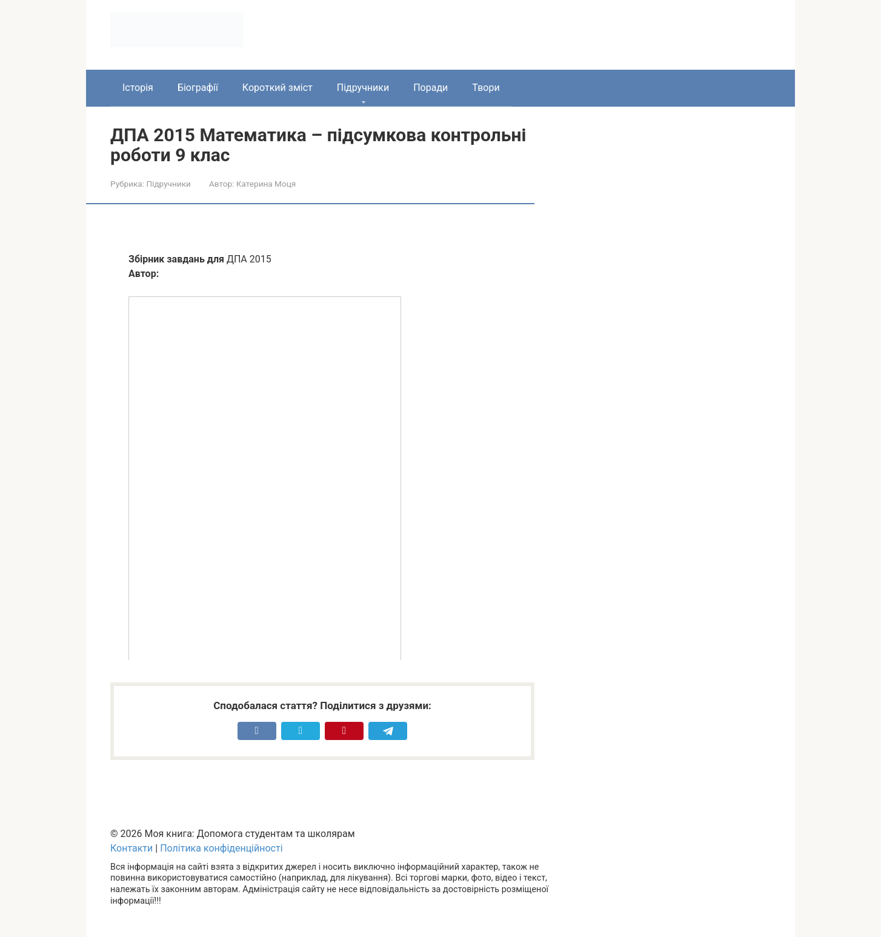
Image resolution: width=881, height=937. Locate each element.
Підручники (363, 87)
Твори (485, 87)
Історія (137, 87)
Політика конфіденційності (221, 848)
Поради (430, 87)
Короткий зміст (277, 87)
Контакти (131, 848)
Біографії (198, 87)
